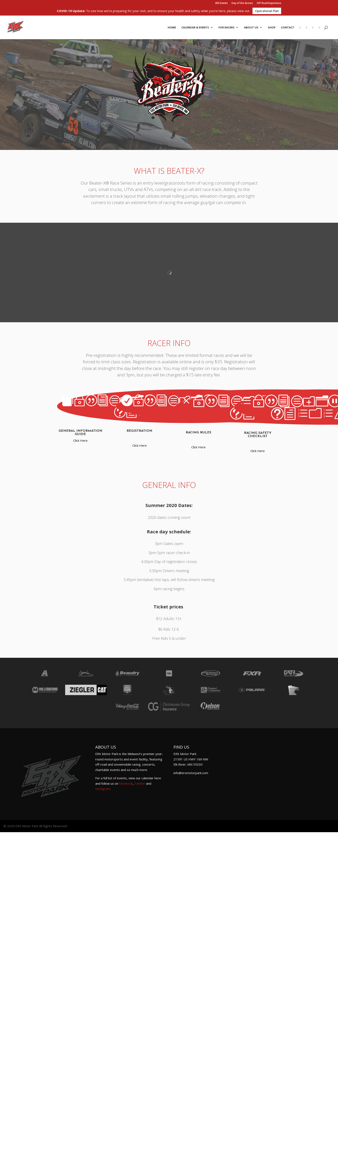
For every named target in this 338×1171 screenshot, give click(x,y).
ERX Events (221, 3)
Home (172, 27)
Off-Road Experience (269, 3)
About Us (251, 27)
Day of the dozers (242, 3)
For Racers (226, 27)
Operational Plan (267, 11)
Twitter (139, 783)
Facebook (126, 783)
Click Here (80, 440)
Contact (287, 27)
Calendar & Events (195, 27)
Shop (272, 27)
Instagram (102, 789)
